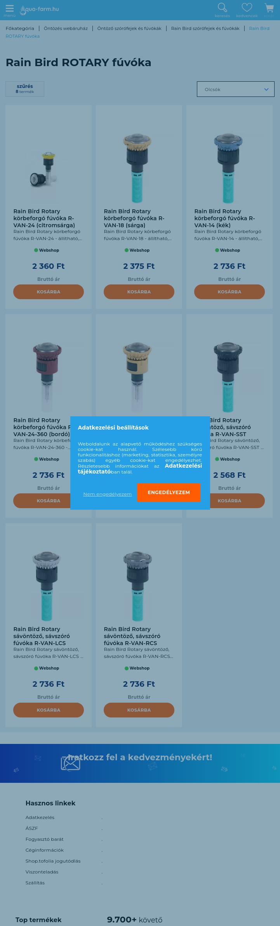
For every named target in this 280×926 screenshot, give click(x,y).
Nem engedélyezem (107, 494)
